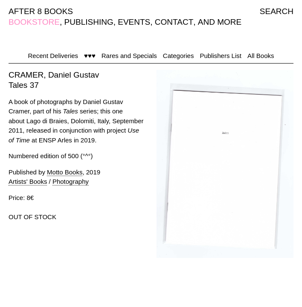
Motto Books (64, 172)
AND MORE (219, 21)
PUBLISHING (88, 21)
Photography (70, 181)
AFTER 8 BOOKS (41, 11)
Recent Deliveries (53, 55)
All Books (260, 55)
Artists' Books (28, 181)
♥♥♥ (90, 55)
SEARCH (276, 11)
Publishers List (220, 55)
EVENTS (134, 21)
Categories (178, 55)
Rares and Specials (129, 55)
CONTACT (174, 21)
